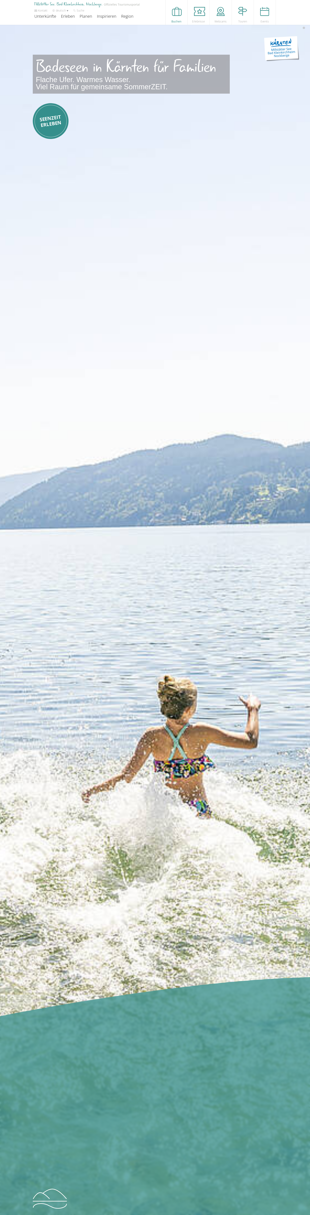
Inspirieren (106, 16)
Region (127, 16)
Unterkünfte (45, 16)
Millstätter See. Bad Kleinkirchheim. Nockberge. (87, 4)
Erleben (68, 16)
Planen (86, 16)
